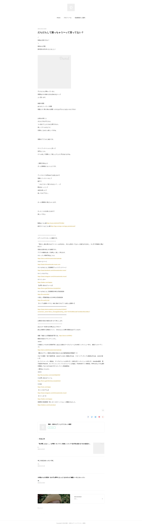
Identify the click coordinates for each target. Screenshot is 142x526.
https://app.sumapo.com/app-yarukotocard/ (63, 226)
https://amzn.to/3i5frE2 (65, 335)
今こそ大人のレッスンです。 (46, 460)
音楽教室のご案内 (80, 17)
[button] (58, 17)
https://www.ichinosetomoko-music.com (49, 264)
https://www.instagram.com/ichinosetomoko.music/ (52, 276)
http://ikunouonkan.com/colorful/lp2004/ (49, 375)
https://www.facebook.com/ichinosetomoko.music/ (52, 270)
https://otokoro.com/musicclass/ (47, 405)
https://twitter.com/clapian (45, 282)
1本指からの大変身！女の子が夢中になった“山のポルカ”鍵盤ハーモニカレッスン (61, 477)
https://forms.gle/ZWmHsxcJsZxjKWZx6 (49, 288)
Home (58, 17)
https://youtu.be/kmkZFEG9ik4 (55, 223)
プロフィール (67, 17)
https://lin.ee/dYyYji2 (43, 300)
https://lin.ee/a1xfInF (43, 294)
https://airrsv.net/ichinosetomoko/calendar (49, 258)
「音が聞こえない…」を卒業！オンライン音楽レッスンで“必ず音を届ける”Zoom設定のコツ (65, 443)
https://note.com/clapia (44, 387)
